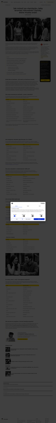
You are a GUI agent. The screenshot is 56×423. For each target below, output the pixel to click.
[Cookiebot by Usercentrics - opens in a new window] (41, 203)
